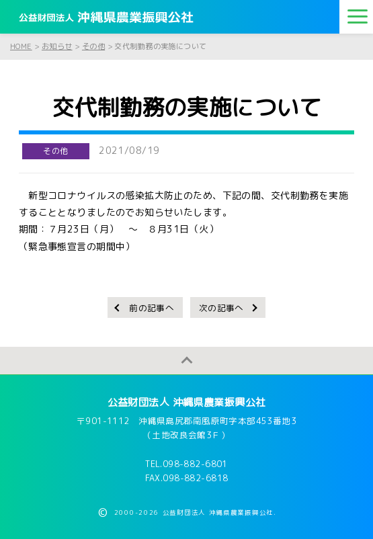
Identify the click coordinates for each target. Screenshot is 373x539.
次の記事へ (221, 308)
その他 (55, 151)
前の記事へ (151, 308)
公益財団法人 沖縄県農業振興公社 (187, 402)
